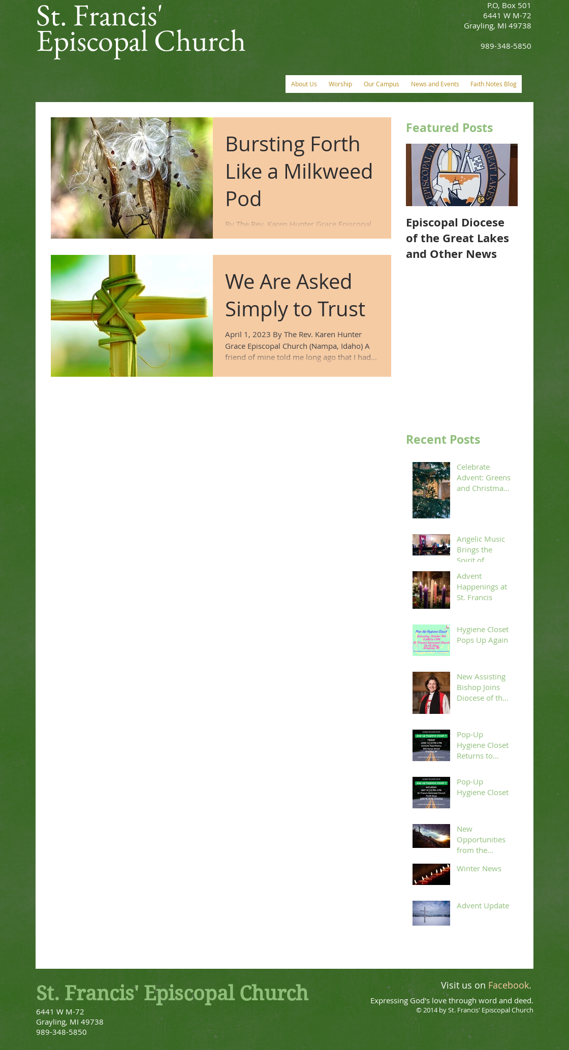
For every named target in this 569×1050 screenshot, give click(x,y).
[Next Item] (501, 175)
